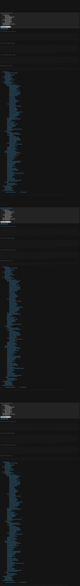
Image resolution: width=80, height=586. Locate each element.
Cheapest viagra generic (13, 94)
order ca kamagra (12, 104)
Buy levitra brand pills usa (14, 114)
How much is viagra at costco (12, 123)
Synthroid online (10, 126)
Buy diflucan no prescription (14, 333)
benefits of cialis (12, 102)
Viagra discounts (10, 330)
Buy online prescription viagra (12, 117)
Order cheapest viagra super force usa (13, 161)
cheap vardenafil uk (8, 21)
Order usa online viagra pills (12, 181)
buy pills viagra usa (8, 18)
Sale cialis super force (13, 90)
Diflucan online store (13, 95)
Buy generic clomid (12, 107)
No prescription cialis (4, 27)
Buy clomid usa (12, 97)
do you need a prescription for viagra (13, 162)
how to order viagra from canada (15, 105)
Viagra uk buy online (11, 159)
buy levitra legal (23, 192)
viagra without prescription (9, 79)
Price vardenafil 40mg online (14, 89)
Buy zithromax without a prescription (13, 85)
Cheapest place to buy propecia (14, 93)
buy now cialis (9, 171)
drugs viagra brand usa (13, 108)
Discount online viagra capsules (15, 329)
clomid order (9, 127)
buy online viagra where (11, 168)
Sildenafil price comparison (12, 344)
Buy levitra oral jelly (13, 99)
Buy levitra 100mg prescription (14, 91)
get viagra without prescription (8, 190)
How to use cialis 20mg (11, 103)
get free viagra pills (12, 336)
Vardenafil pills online (11, 164)
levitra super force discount (14, 112)
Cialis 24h (9, 120)
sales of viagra (11, 96)
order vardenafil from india (12, 84)
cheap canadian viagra (11, 183)
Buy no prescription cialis (13, 332)
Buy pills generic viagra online (12, 170)
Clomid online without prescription (11, 72)
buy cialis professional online (14, 113)
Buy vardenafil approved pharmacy (9, 23)
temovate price (9, 160)
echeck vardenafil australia (9, 16)
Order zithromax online (11, 338)
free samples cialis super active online (14, 118)
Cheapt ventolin (12, 116)
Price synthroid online (11, 124)
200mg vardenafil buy (13, 341)
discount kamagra (10, 122)
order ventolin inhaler (6, 76)
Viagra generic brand (11, 175)
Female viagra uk (12, 331)
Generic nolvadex (12, 98)
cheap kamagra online (6, 19)
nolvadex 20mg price (11, 172)
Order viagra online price (13, 86)
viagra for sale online (11, 178)
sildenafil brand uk (12, 88)
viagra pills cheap (10, 174)
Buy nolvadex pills (10, 185)
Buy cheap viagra (10, 158)
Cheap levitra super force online (12, 328)
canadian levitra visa (10, 342)
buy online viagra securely (11, 157)
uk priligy (6, 182)
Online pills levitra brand (13, 87)
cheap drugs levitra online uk (14, 92)
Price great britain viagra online (15, 334)
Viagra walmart (10, 176)
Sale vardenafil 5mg (6, 24)
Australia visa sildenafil (11, 125)
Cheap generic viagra (13, 337)
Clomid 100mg (9, 119)
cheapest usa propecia (13, 109)
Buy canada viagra (8, 78)
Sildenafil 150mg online (11, 163)
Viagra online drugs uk (13, 115)
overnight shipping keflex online (13, 155)
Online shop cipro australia (10, 192)
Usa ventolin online (8, 17)
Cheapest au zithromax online (14, 335)
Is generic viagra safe (11, 179)
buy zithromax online (6, 22)
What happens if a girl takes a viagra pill (14, 128)
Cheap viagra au (12, 340)
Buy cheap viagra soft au (11, 154)
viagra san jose (7, 15)
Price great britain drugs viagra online (11, 152)
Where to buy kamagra (11, 121)
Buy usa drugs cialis (12, 101)
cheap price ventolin (10, 345)
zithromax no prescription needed (6, 12)
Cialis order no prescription (12, 184)
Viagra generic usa (12, 110)
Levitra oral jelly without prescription (16, 111)
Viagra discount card (10, 156)
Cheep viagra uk (12, 106)
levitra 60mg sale (6, 14)
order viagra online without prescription (14, 180)
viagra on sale (7, 130)
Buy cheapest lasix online (13, 100)
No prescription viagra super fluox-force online (15, 173)
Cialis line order (8, 83)
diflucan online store (8, 20)
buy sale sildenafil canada (7, 81)
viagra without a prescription (12, 169)
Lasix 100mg (9, 131)
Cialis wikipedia (10, 165)
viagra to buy (7, 80)
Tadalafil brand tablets (11, 166)
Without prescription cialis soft (10, 151)
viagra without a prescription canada (15, 339)
